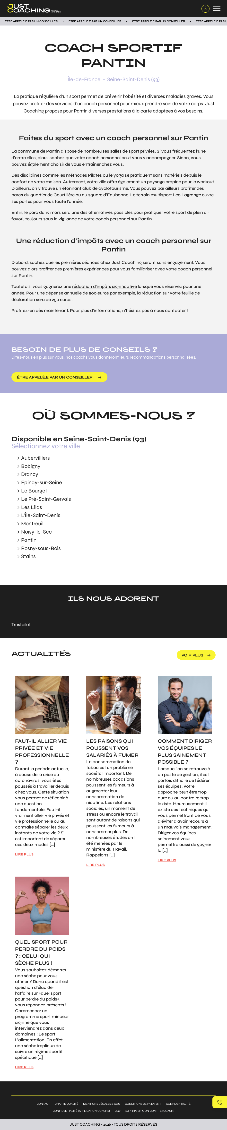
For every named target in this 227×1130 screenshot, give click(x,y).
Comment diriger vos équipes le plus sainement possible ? (185, 751)
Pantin (28, 540)
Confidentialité (178, 1103)
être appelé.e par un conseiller (55, 377)
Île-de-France (84, 79)
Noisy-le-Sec (36, 532)
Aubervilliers (35, 458)
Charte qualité (66, 1103)
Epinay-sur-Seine (41, 482)
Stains (28, 556)
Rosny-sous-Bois (41, 548)
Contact (43, 1103)
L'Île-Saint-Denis (40, 515)
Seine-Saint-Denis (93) (133, 79)
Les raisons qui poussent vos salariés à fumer (112, 748)
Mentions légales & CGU (101, 1103)
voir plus (192, 655)
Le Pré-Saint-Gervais (46, 499)
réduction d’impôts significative (104, 286)
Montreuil (32, 523)
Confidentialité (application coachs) (81, 1111)
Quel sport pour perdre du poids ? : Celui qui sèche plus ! (41, 952)
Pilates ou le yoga (106, 175)
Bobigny (30, 466)
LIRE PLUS (24, 854)
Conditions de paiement (143, 1103)
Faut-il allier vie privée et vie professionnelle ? (42, 751)
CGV (118, 1111)
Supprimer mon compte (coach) (149, 1111)
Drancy (29, 474)
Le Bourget (34, 491)
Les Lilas (31, 507)
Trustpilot (21, 624)
